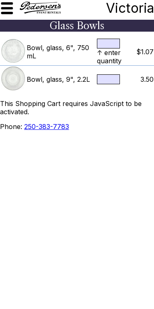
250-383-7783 (46, 126)
